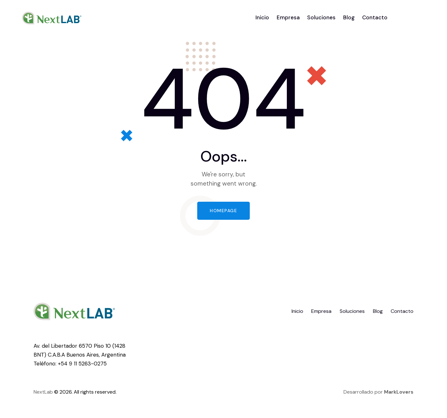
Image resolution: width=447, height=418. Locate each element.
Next (39, 392)
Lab (48, 392)
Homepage (223, 210)
